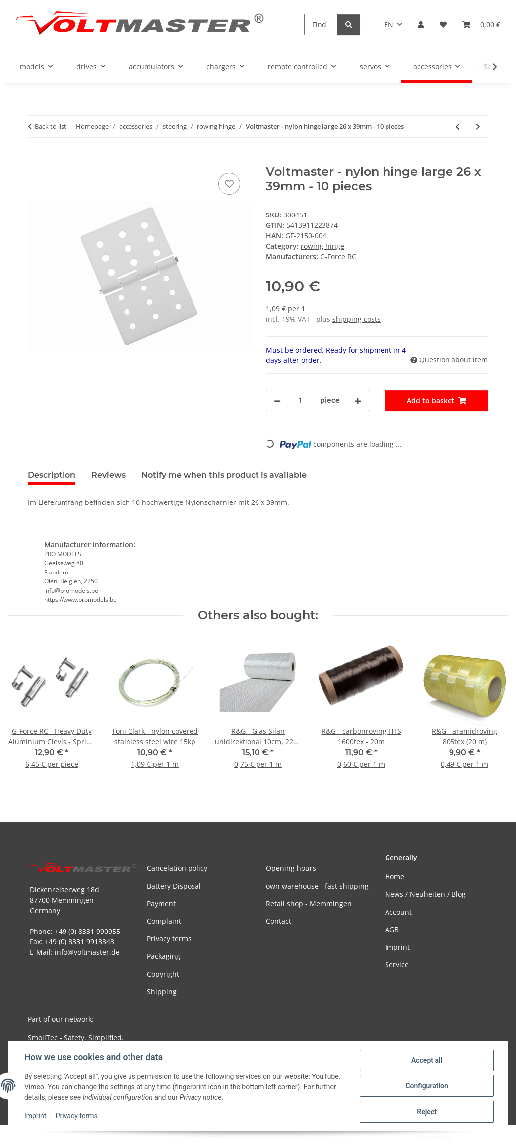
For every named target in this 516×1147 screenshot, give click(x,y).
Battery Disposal (174, 886)
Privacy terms (77, 1116)
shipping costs (356, 319)
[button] (421, 24)
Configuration (426, 1086)
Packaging (163, 956)
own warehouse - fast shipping (317, 886)
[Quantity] (300, 400)
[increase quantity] (358, 400)
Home (394, 876)
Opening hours (291, 868)
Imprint (35, 1116)
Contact (278, 921)
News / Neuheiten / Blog (425, 894)
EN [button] (388, 24)
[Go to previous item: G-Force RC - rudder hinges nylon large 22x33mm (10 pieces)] (458, 126)
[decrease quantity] (277, 400)
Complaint (164, 921)
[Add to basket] (36, 159)
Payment (161, 903)
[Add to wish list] (229, 184)
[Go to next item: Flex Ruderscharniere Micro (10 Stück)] (478, 126)
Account (398, 912)
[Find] (321, 24)
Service (397, 964)
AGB (392, 929)
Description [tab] (51, 475)
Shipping (162, 991)
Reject (427, 1112)
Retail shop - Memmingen (309, 903)
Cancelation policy (177, 868)
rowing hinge (322, 246)
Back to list (50, 126)
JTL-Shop (464, 1137)
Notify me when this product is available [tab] (224, 475)
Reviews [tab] (108, 475)
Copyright (163, 974)
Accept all (426, 1060)
